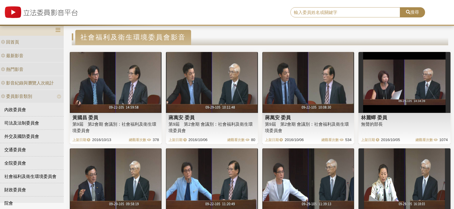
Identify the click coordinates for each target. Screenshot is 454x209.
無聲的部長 (372, 124)
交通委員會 (15, 149)
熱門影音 (12, 69)
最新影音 (12, 55)
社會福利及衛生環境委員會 (30, 176)
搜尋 (412, 12)
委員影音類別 (16, 96)
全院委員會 (15, 163)
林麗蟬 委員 (374, 117)
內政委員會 (15, 109)
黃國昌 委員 (85, 117)
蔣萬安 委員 (182, 117)
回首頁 (10, 41)
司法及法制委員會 (21, 122)
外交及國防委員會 (21, 136)
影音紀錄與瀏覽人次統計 (27, 82)
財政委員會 (15, 189)
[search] (345, 12)
